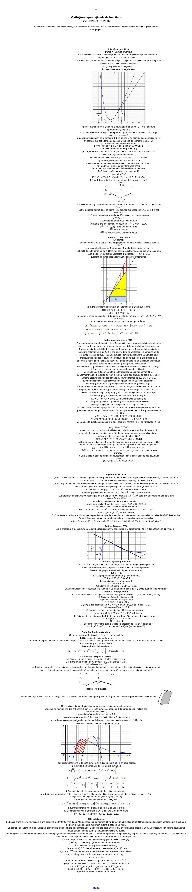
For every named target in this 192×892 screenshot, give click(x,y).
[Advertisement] (53, 90)
